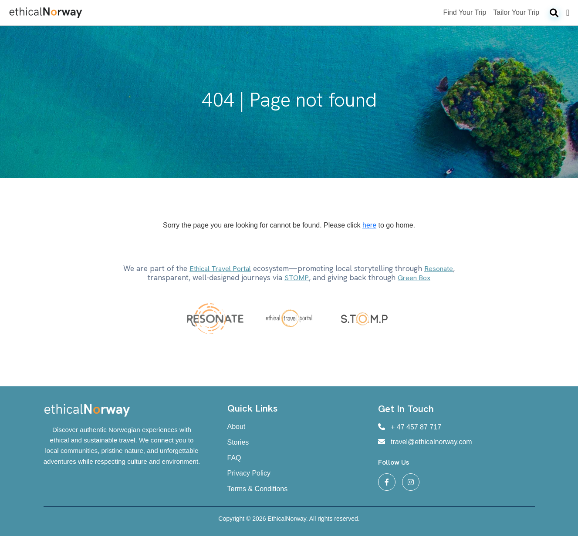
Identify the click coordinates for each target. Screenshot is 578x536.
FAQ (234, 458)
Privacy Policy (249, 473)
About (236, 426)
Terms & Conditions (257, 488)
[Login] (567, 12)
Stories (238, 442)
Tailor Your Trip (516, 12)
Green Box (414, 277)
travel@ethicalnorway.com (425, 442)
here (369, 225)
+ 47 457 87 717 (410, 427)
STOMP (296, 277)
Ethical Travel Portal (220, 268)
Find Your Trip (465, 12)
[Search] (554, 13)
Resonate (438, 268)
